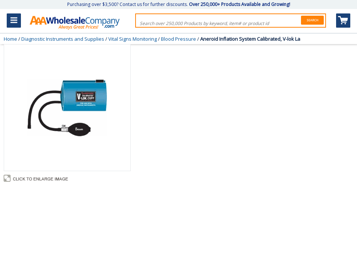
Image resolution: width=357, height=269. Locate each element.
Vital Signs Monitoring (132, 38)
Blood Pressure (178, 38)
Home (10, 38)
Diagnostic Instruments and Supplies (62, 38)
